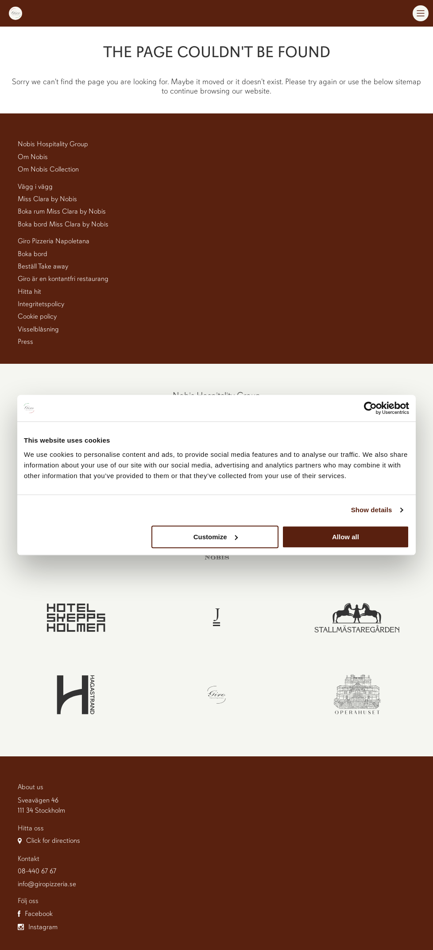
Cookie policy (37, 316)
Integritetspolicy (41, 304)
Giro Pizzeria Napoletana (53, 241)
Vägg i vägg (35, 187)
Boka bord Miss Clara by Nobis (63, 224)
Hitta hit (29, 292)
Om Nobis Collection (48, 169)
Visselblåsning (38, 329)
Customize (215, 537)
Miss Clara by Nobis (47, 199)
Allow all (345, 537)
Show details (371, 510)
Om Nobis (33, 157)
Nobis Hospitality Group (53, 144)
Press (25, 342)
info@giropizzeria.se (47, 884)
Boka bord (32, 254)
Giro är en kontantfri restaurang (63, 279)
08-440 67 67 (37, 871)
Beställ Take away (43, 266)
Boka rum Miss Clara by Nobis (62, 211)
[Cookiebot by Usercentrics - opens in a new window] (370, 408)
